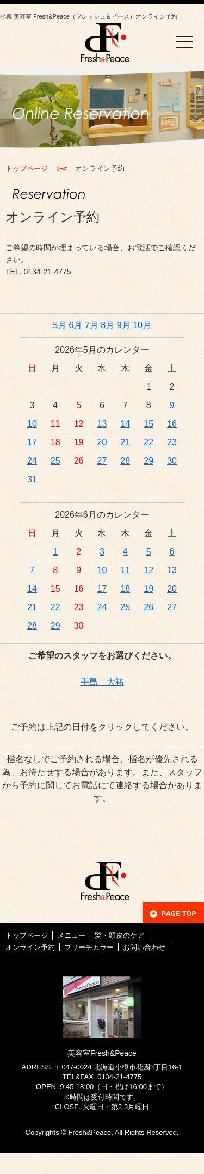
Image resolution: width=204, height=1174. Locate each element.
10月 (142, 325)
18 (125, 588)
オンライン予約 (30, 947)
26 (148, 607)
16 (172, 423)
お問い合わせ (144, 947)
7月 (91, 325)
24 (32, 460)
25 (55, 460)
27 (102, 460)
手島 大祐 (102, 681)
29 (148, 460)
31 (32, 479)
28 (125, 460)
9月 (124, 325)
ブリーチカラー (89, 947)
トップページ (26, 168)
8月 (107, 325)
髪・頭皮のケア (119, 935)
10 (32, 423)
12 (148, 570)
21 (125, 442)
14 (125, 423)
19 (148, 588)
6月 (76, 325)
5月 (59, 325)
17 (32, 442)
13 (102, 423)
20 (102, 442)
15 (148, 423)
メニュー (71, 935)
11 (125, 570)
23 (172, 442)
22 (148, 442)
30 (172, 460)
